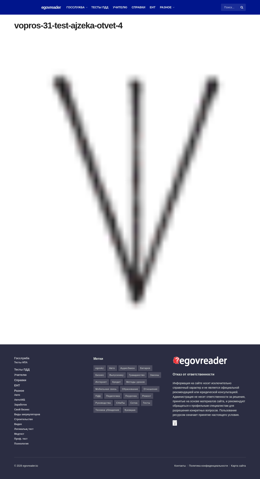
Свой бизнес (21, 409)
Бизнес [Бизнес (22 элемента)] (99, 375)
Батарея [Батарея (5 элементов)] (145, 368)
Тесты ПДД (99, 7)
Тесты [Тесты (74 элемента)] (146, 403)
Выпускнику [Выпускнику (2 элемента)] (116, 375)
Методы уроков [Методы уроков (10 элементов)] (135, 382)
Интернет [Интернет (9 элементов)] (101, 382)
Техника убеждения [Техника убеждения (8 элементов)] (107, 410)
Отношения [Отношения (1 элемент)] (150, 389)
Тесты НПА (20, 362)
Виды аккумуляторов (27, 414)
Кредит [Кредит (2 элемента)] (116, 382)
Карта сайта (238, 465)
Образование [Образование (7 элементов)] (130, 389)
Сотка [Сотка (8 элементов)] (134, 403)
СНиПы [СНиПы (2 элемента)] (120, 403)
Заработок (20, 404)
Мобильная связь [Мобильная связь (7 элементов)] (106, 389)
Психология (21, 443)
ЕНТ (152, 7)
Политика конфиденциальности (208, 465)
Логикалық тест (24, 429)
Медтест (19, 434)
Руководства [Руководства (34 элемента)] (103, 403)
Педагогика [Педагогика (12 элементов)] (113, 396)
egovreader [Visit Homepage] (51, 7)
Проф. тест (20, 438)
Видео (18, 424)
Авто (17, 395)
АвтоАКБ (19, 399)
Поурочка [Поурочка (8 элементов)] (131, 396)
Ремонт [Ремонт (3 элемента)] (146, 396)
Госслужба (75, 7)
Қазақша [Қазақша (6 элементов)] (130, 410)
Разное (165, 7)
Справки (138, 7)
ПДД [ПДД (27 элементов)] (98, 396)
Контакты (180, 465)
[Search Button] (242, 7)
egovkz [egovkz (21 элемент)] (99, 368)
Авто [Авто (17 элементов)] (112, 368)
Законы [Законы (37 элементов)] (154, 375)
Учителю (120, 7)
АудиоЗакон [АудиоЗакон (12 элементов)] (127, 368)
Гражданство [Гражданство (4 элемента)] (137, 375)
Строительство (23, 419)
